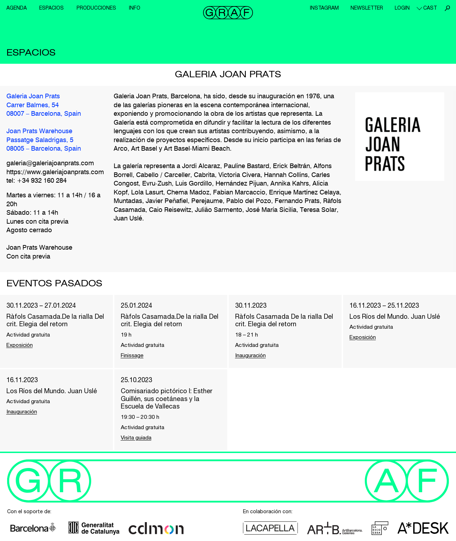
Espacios (51, 8)
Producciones (96, 8)
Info (134, 8)
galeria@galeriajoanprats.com (50, 164)
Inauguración (250, 356)
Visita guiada (136, 438)
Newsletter (367, 8)
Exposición (20, 345)
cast (430, 8)
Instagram (324, 8)
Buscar (447, 8)
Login (402, 8)
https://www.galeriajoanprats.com (55, 173)
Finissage (133, 356)
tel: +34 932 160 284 (36, 181)
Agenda (16, 8)
